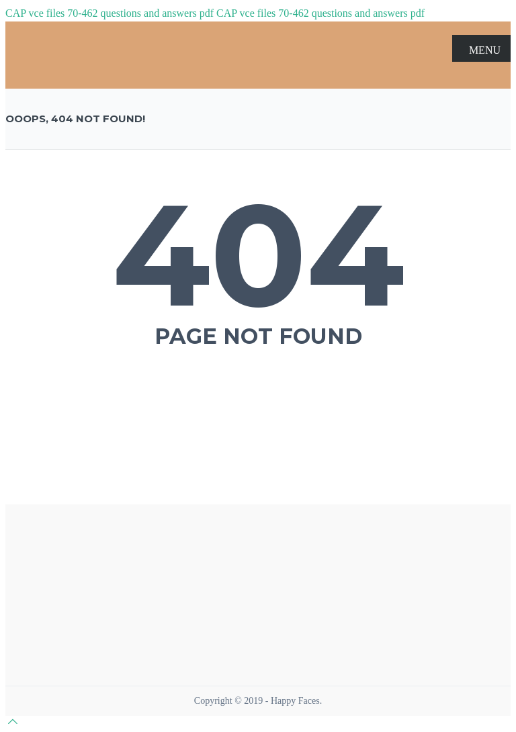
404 (258, 254)
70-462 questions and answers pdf (140, 13)
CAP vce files (34, 13)
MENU (481, 49)
